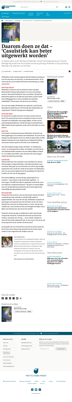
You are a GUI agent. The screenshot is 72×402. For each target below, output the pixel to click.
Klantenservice (8, 339)
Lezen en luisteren (8, 357)
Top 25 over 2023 (53, 162)
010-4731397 (67, 13)
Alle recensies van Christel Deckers (24, 259)
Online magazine (9, 20)
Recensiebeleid (7, 363)
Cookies (51, 381)
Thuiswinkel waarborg (9, 381)
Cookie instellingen (61, 381)
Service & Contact (32, 383)
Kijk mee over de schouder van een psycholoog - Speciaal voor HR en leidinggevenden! (57, 261)
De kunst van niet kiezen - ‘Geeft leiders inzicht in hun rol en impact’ (58, 209)
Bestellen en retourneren (6, 352)
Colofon (36, 381)
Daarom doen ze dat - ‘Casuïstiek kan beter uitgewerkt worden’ (37, 20)
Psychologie (18, 20)
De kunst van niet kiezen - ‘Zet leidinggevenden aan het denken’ (57, 233)
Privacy (43, 381)
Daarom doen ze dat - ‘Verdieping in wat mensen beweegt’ (58, 286)
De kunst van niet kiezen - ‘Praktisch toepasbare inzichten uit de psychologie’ (58, 245)
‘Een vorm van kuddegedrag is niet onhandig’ (57, 184)
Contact (5, 346)
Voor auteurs (6, 360)
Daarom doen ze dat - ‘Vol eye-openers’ (56, 195)
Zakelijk (23, 339)
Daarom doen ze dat (53, 98)
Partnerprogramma (8, 366)
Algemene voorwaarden (25, 381)
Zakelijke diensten (26, 342)
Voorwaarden (7, 349)
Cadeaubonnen (25, 349)
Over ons (5, 342)
